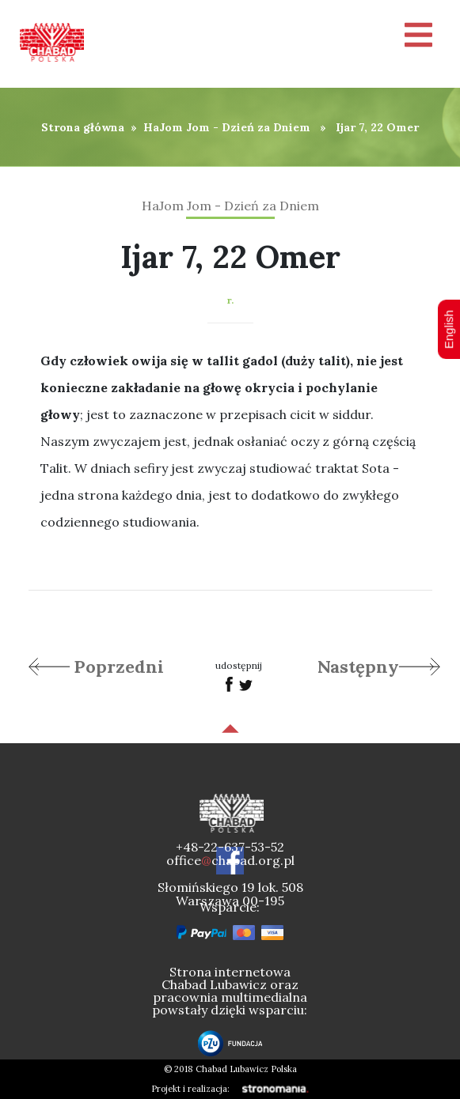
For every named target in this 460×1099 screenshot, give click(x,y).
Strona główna (82, 127)
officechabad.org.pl (230, 860)
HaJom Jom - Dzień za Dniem (226, 127)
